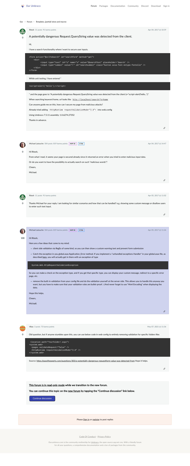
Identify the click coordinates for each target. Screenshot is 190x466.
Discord (144, 8)
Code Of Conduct (87, 449)
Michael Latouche (36, 146)
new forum (75, 402)
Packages (103, 8)
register (95, 432)
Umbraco (95, 455)
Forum (94, 8)
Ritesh (31, 30)
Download (156, 8)
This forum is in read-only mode (48, 396)
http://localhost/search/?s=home (91, 101)
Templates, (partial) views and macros (51, 22)
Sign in (166, 8)
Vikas (31, 335)
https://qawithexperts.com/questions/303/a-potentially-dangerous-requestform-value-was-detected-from (87, 370)
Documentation (118, 8)
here (48, 264)
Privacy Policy (104, 449)
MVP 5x (72, 146)
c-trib (81, 146)
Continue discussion (43, 410)
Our (21, 22)
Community (133, 8)
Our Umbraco (34, 8)
